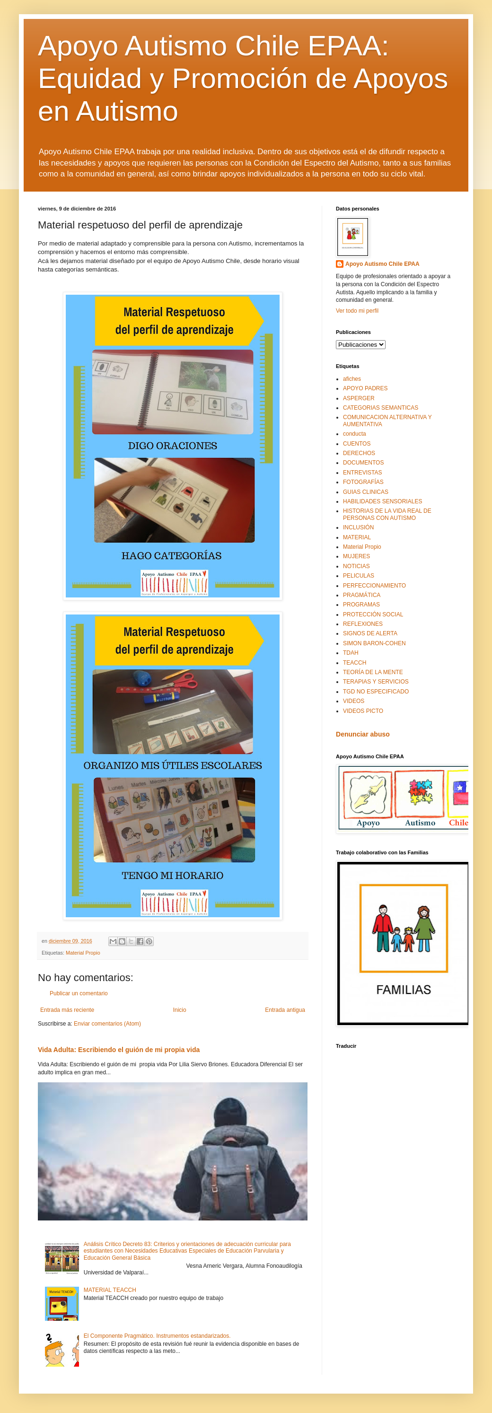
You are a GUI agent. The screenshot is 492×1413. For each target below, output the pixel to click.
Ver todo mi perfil (357, 310)
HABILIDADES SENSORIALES (382, 501)
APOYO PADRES (365, 388)
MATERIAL (357, 537)
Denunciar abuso (363, 734)
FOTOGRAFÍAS (363, 482)
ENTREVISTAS (362, 472)
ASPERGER (359, 398)
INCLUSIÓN (358, 527)
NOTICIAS (356, 566)
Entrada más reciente (67, 1010)
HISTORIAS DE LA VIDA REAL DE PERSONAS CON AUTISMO (387, 514)
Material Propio (83, 953)
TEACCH (354, 662)
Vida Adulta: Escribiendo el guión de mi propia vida (119, 1049)
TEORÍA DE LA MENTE (373, 672)
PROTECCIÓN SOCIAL (373, 614)
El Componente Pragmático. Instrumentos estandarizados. (157, 1336)
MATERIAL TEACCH (110, 1290)
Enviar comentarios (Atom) (107, 1023)
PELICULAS (358, 575)
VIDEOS (353, 701)
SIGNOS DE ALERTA (370, 633)
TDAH (351, 652)
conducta (354, 433)
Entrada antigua (285, 1010)
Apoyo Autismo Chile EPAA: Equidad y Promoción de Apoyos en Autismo (243, 78)
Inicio (179, 1010)
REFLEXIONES (363, 624)
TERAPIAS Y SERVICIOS (376, 681)
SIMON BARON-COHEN (374, 643)
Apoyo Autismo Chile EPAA (382, 264)
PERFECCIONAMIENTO (374, 585)
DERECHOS (359, 453)
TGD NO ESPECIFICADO (376, 691)
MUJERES (356, 556)
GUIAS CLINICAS (365, 492)
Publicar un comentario (79, 993)
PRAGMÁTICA (361, 595)
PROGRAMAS (361, 604)
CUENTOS (356, 443)
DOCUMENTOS (363, 462)
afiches (352, 379)
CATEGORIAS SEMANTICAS (380, 407)
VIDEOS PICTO (363, 711)
